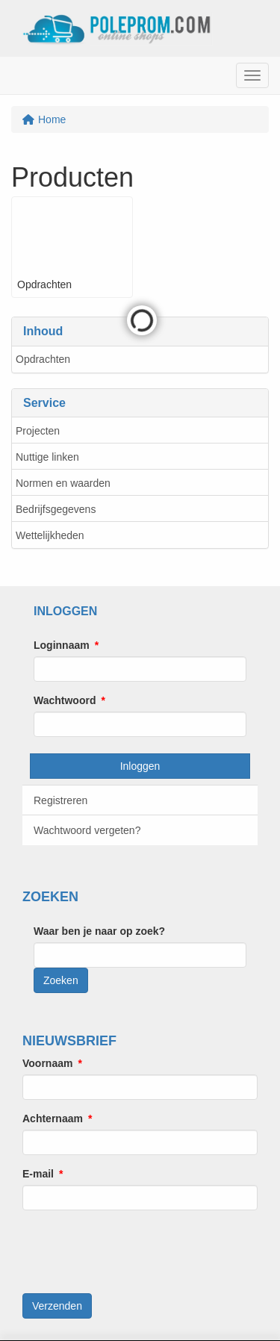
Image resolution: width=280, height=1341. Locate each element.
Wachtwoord (65, 700)
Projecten (38, 431)
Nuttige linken (47, 457)
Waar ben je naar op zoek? (99, 931)
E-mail (38, 1174)
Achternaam (52, 1118)
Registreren (60, 800)
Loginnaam (62, 645)
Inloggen (140, 766)
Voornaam (47, 1063)
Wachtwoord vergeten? (87, 830)
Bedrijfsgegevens (56, 509)
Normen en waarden (63, 483)
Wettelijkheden (50, 535)
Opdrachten (43, 359)
